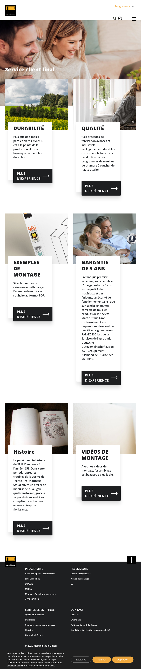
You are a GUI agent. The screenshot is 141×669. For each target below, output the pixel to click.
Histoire (29, 630)
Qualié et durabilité (34, 614)
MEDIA (28, 589)
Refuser (102, 659)
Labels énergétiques (81, 573)
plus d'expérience (29, 176)
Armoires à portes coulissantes (40, 573)
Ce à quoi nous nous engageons (41, 624)
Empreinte (76, 619)
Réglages (81, 659)
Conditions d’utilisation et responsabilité (90, 630)
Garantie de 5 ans (34, 635)
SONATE (29, 583)
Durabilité (30, 619)
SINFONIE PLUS (32, 578)
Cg (72, 583)
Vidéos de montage (80, 578)
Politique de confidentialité (84, 624)
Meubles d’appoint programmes (40, 594)
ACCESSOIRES (32, 599)
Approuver (122, 659)
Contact (74, 614)
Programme (122, 6)
